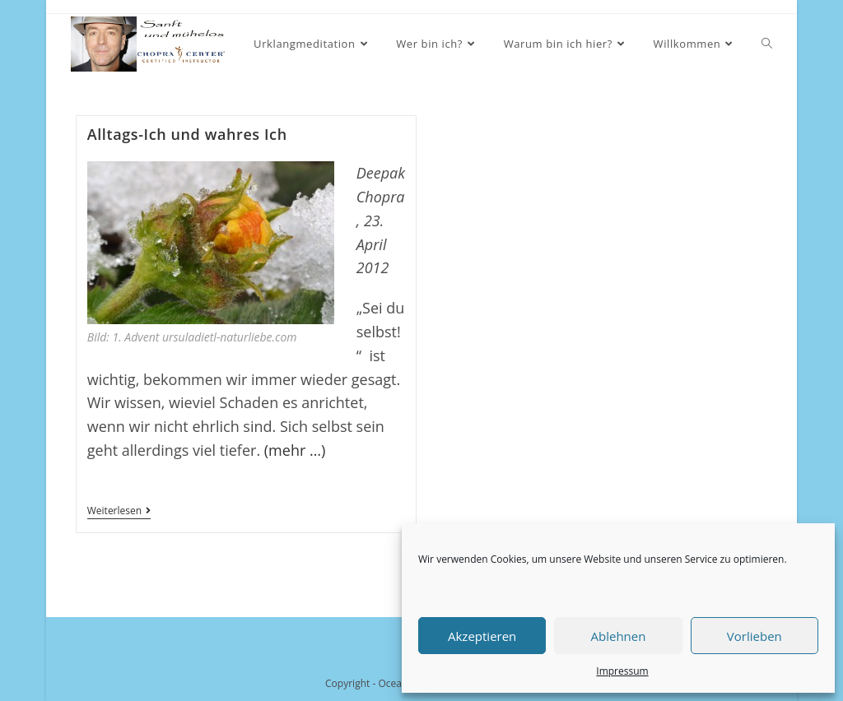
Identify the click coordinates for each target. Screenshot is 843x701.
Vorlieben (754, 636)
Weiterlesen (119, 512)
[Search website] (767, 44)
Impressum (622, 671)
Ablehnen (618, 636)
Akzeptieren (482, 636)
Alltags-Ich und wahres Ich (187, 134)
